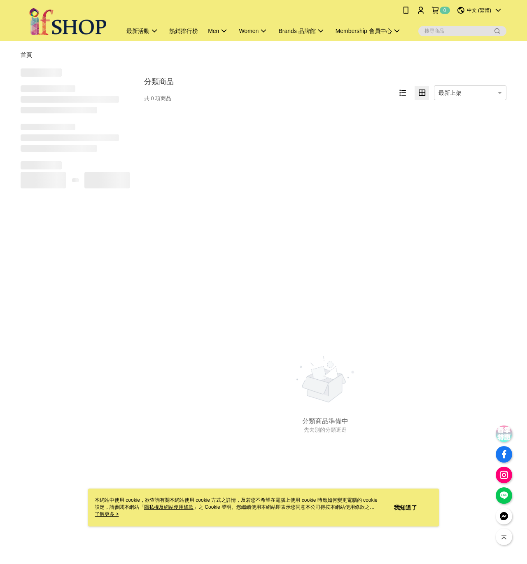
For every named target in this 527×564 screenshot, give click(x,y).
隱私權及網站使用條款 (169, 507)
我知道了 (405, 507)
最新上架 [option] (450, 92)
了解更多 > (107, 514)
